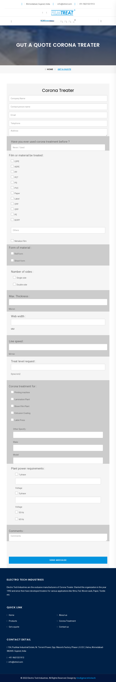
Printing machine (22, 392)
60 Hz (21, 519)
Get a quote (14, 627)
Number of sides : (22, 271)
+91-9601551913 (16, 657)
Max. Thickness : (19, 296)
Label (17, 199)
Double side (22, 285)
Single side (21, 278)
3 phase (22, 493)
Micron (12, 309)
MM (12, 329)
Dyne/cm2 (15, 374)
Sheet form (20, 261)
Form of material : (20, 247)
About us (63, 615)
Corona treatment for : (23, 386)
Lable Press (20, 420)
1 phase (22, 474)
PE (16, 215)
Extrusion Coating (22, 413)
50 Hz (21, 512)
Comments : (16, 531)
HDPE (17, 167)
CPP (16, 204)
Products (13, 621)
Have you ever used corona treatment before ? (40, 141)
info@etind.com (16, 662)
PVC (16, 188)
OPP (17, 209)
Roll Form (19, 254)
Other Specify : (19, 429)
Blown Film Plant (22, 406)
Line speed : (16, 341)
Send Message (58, 560)
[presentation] (30, 549)
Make (15, 442)
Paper (17, 193)
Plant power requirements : (28, 468)
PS (16, 183)
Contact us (64, 627)
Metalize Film (21, 241)
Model (16, 455)
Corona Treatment (67, 621)
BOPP (17, 220)
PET (16, 177)
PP (16, 172)
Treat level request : (23, 361)
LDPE (17, 161)
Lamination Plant (22, 399)
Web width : (18, 316)
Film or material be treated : (26, 155)
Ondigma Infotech (86, 678)
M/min (12, 354)
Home (49, 69)
